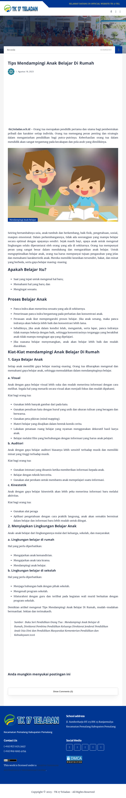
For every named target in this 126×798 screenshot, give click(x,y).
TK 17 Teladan (62, 791)
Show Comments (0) (63, 691)
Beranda (11, 50)
